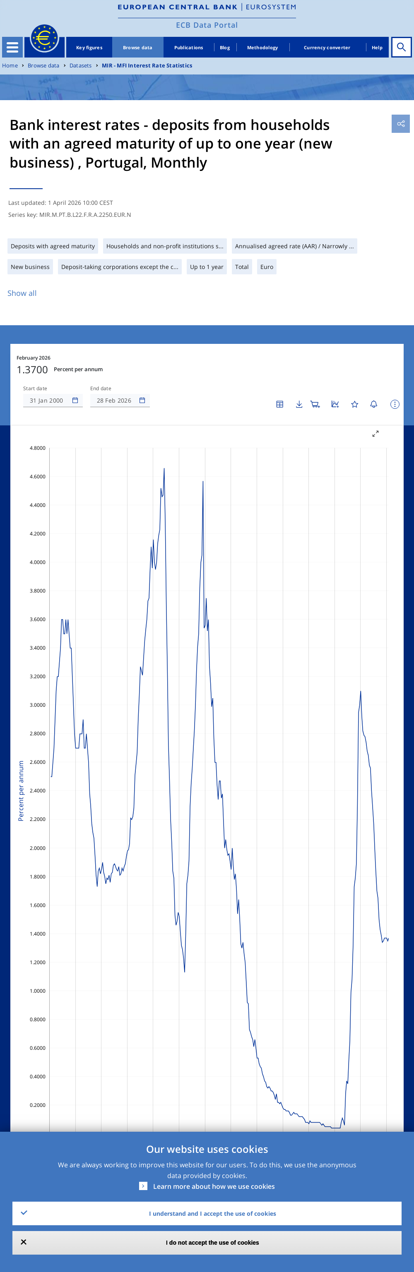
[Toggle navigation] (12, 47)
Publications (188, 47)
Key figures (89, 47)
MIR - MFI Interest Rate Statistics (147, 65)
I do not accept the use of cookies (212, 1242)
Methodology (262, 47)
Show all (22, 293)
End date (101, 388)
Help (377, 47)
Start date (35, 388)
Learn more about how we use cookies (214, 1186)
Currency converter (327, 47)
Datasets (81, 65)
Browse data (138, 47)
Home (10, 65)
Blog (225, 47)
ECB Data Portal (207, 25)
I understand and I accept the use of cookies (212, 1213)
